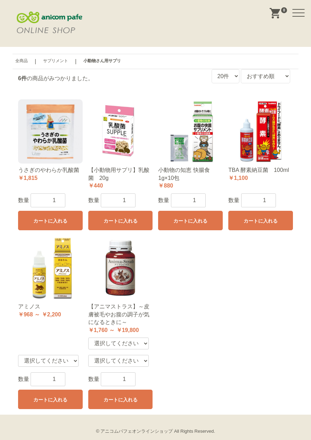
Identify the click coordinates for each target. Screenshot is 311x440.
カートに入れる (50, 221)
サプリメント (55, 60)
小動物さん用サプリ (102, 60)
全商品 (21, 60)
